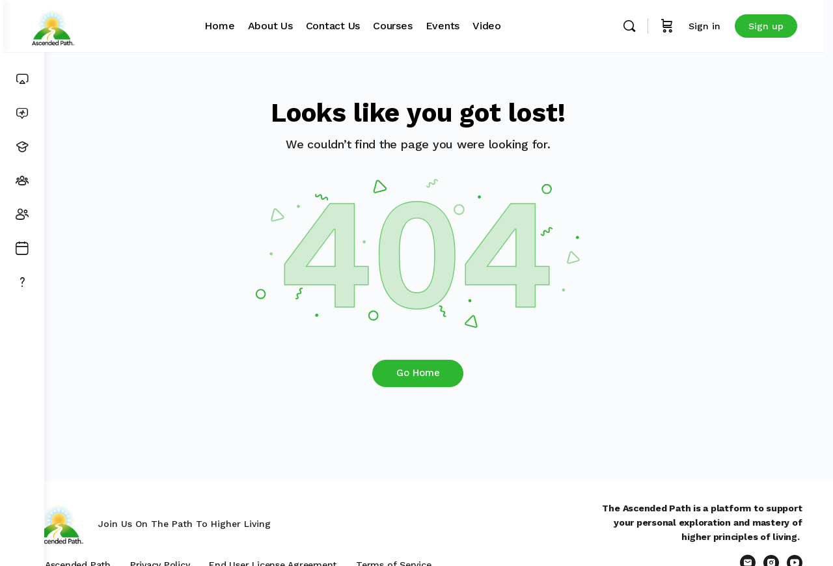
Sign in (714, 26)
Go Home (439, 373)
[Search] (639, 26)
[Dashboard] (22, 79)
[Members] (22, 214)
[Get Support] (22, 282)
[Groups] (22, 180)
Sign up (775, 26)
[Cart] (676, 26)
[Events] (22, 248)
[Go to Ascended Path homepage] (93, 25)
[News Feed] (22, 113)
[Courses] (22, 147)
